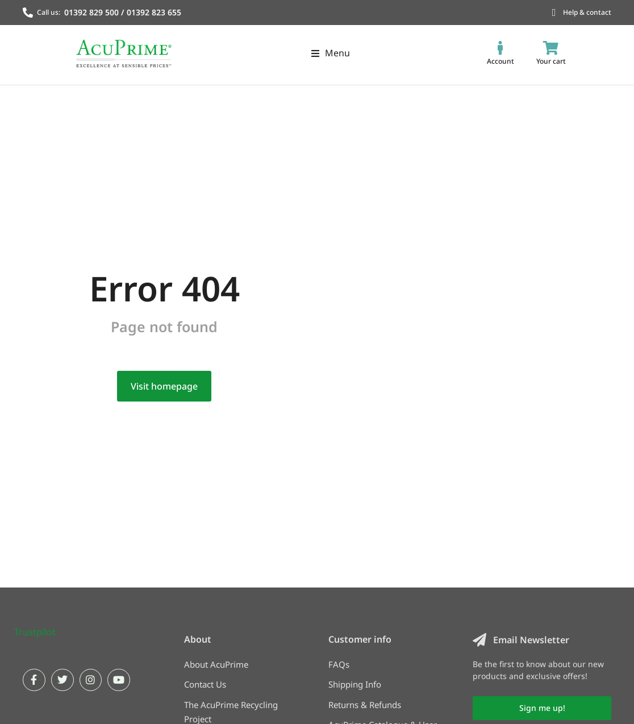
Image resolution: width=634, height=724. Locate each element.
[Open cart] (551, 53)
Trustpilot (35, 666)
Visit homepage (164, 420)
